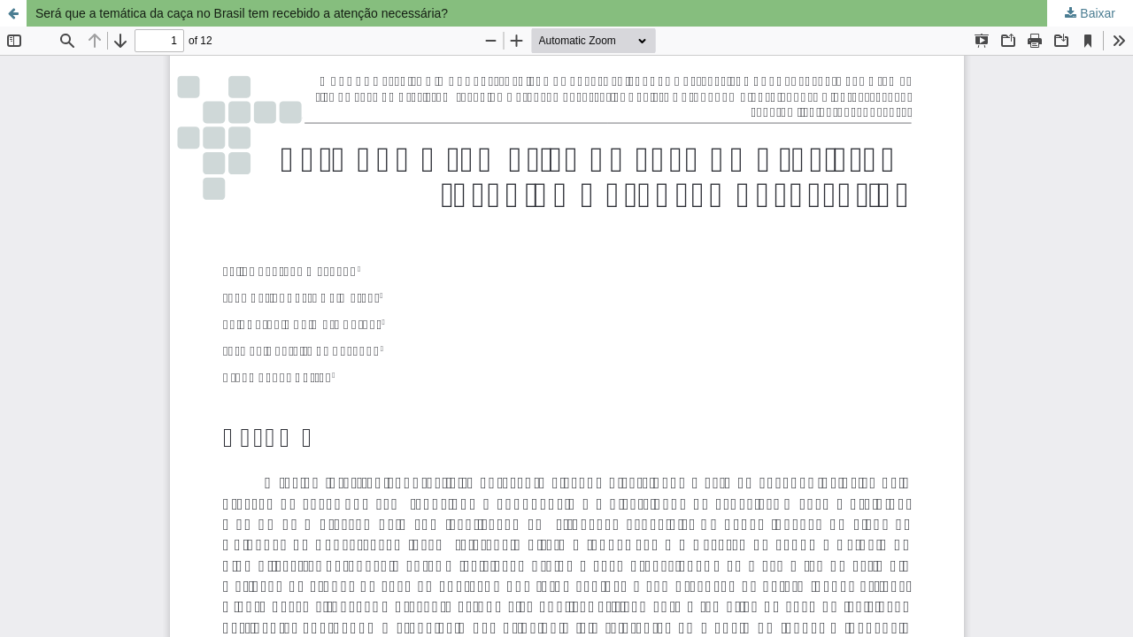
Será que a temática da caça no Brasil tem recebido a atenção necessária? (241, 13)
